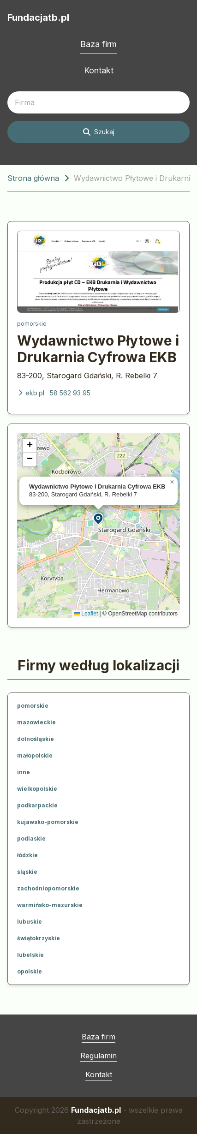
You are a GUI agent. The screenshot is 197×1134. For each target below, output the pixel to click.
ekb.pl (30, 393)
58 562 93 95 (70, 393)
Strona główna (33, 178)
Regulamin (98, 1055)
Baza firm (98, 44)
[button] (99, 518)
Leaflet (86, 613)
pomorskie (32, 323)
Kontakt (98, 70)
